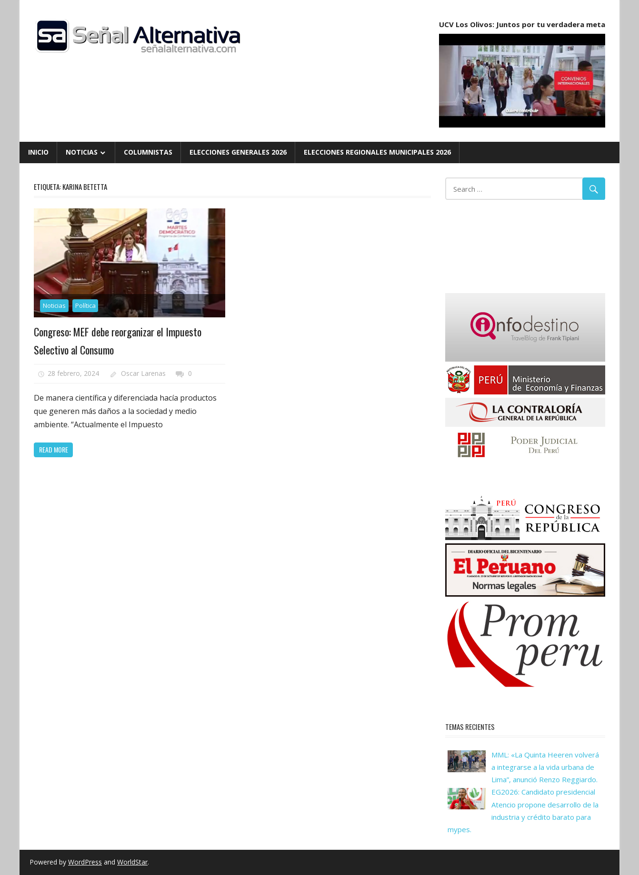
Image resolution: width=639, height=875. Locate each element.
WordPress (85, 861)
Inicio (38, 152)
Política (85, 305)
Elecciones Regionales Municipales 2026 (377, 152)
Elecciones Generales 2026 (238, 152)
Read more (53, 449)
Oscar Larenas (143, 373)
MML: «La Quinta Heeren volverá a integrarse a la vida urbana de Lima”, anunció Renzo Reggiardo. (545, 767)
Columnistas (148, 152)
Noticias (82, 152)
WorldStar (132, 861)
